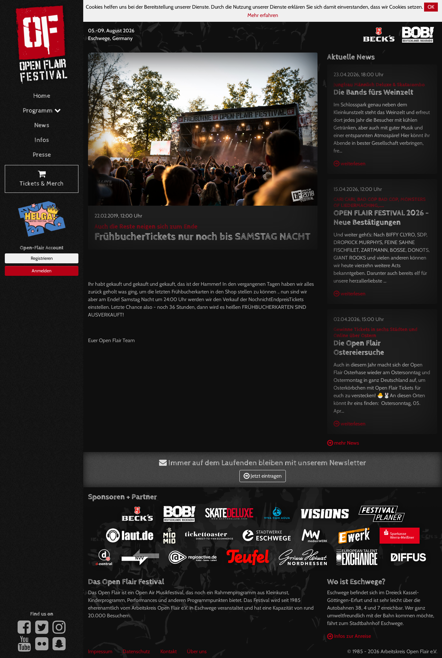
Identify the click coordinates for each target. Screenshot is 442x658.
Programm (42, 110)
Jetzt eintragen (263, 476)
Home (41, 96)
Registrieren (42, 258)
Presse (42, 155)
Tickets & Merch (42, 179)
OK (431, 7)
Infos (42, 140)
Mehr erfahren (262, 15)
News (41, 125)
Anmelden (42, 271)
